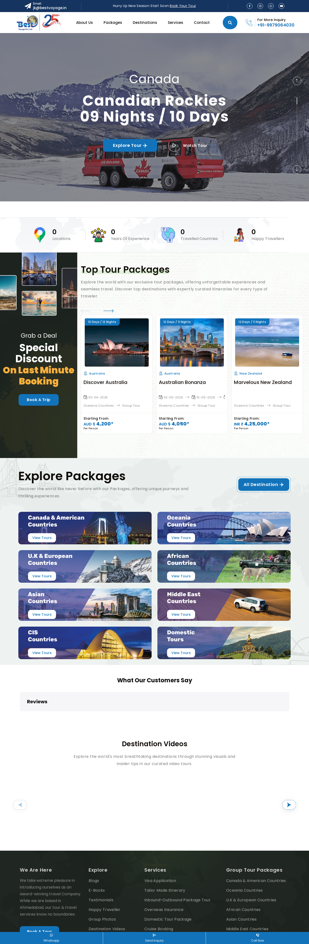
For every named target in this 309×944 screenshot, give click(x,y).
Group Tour (131, 406)
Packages (113, 22)
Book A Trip (38, 400)
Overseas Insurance (164, 870)
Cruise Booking (158, 889)
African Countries (243, 870)
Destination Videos (107, 889)
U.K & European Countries (251, 860)
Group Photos (102, 879)
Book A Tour (39, 892)
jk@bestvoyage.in (50, 7)
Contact (202, 22)
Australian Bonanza (182, 382)
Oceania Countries (99, 406)
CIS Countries (239, 899)
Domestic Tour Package (168, 879)
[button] (297, 81)
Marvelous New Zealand (263, 382)
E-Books (97, 851)
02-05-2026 (173, 397)
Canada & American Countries (256, 841)
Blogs (94, 841)
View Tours (42, 537)
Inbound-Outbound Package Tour (177, 860)
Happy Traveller (104, 870)
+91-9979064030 (276, 25)
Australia (97, 373)
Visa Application (160, 841)
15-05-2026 (206, 397)
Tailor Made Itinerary (164, 851)
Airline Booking (158, 899)
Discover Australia (105, 382)
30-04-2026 (98, 397)
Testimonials (101, 860)
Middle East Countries (247, 889)
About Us (84, 22)
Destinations (145, 22)
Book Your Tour (183, 5)
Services (175, 22)
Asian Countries (241, 879)
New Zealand (250, 373)
